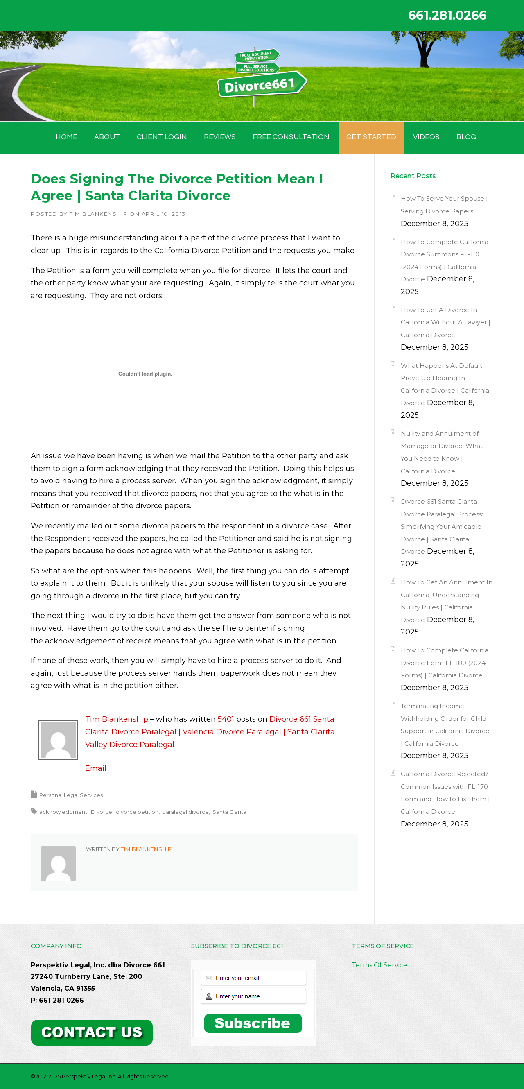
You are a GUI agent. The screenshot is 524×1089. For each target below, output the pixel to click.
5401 (226, 719)
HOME (66, 137)
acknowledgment (63, 811)
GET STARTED (371, 137)
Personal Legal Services (71, 795)
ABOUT (107, 137)
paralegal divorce (185, 811)
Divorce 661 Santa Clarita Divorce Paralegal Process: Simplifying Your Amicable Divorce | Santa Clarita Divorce (442, 526)
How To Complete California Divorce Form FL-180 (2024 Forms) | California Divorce (444, 662)
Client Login (162, 137)
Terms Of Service (379, 965)
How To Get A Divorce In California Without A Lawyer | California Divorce (445, 322)
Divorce (101, 811)
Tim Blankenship (99, 214)
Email (95, 768)
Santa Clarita (229, 811)
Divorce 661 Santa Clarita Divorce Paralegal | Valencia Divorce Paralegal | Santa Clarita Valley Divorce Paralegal (210, 732)
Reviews (220, 137)
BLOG (466, 137)
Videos (426, 137)
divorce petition (137, 811)
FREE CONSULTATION (291, 137)
